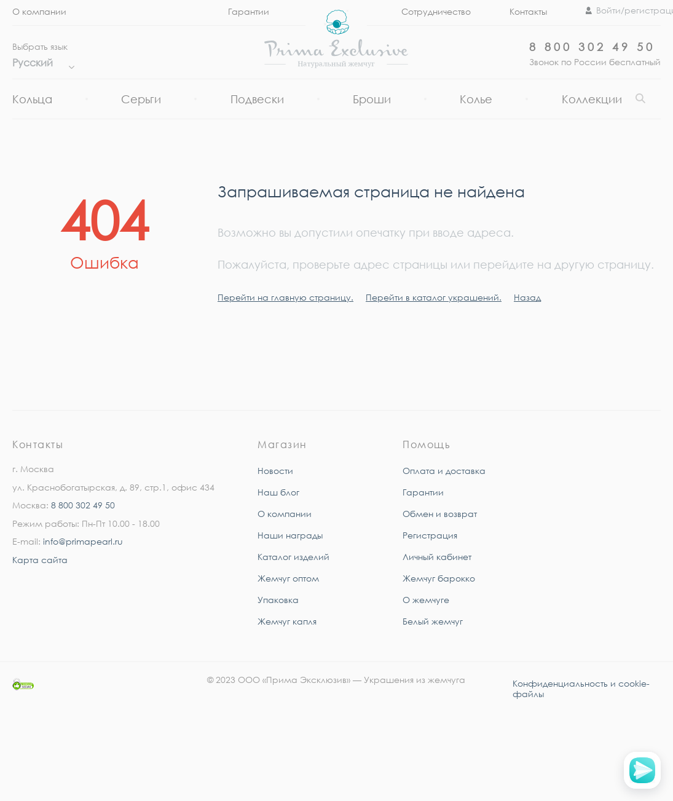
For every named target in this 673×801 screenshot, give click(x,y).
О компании (39, 11)
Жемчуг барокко (439, 578)
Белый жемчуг (433, 621)
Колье (476, 99)
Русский (40, 63)
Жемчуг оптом (288, 578)
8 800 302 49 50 (592, 46)
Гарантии (248, 11)
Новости (275, 470)
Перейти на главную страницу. (285, 297)
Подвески (257, 99)
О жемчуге (426, 599)
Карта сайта (40, 559)
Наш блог (278, 492)
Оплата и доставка (444, 470)
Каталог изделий (293, 556)
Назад (527, 297)
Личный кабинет (437, 556)
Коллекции (592, 99)
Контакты (528, 11)
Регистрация (430, 535)
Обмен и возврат (440, 513)
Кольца (32, 99)
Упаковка (278, 599)
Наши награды (290, 535)
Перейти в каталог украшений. (434, 297)
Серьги (141, 99)
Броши (372, 99)
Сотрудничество (436, 11)
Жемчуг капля (287, 621)
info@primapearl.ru (83, 541)
